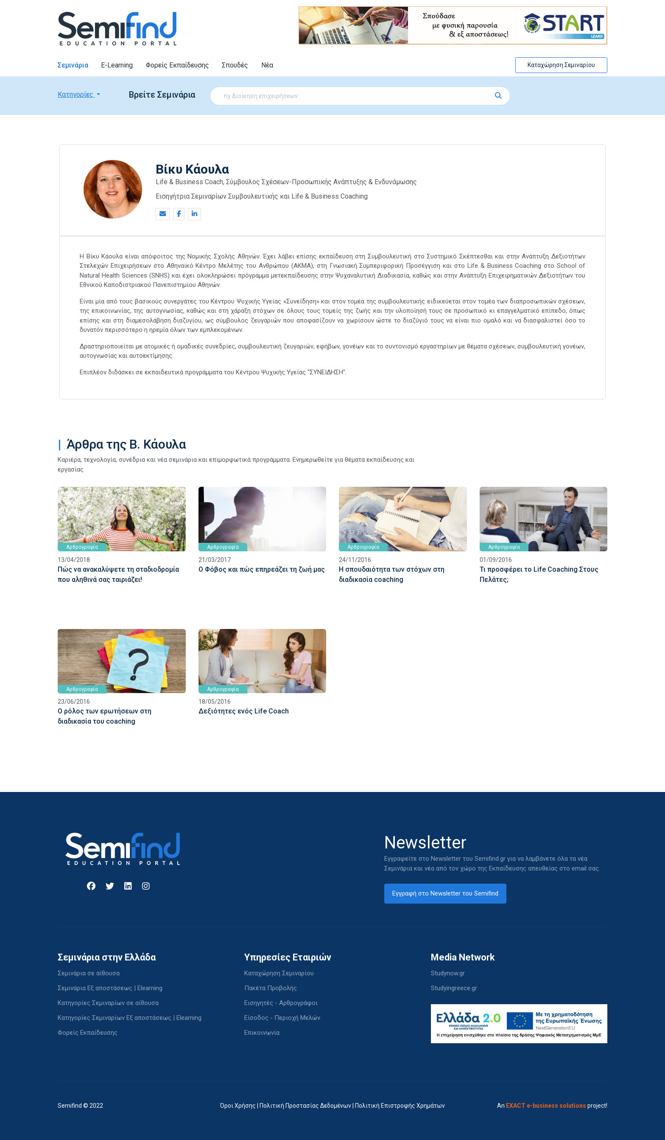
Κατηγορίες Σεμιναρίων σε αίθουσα (108, 1003)
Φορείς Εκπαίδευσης (177, 65)
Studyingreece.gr (454, 988)
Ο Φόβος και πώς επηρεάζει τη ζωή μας (261, 569)
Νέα (267, 65)
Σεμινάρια (73, 65)
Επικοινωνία (261, 1032)
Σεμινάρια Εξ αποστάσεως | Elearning (110, 988)
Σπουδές (235, 65)
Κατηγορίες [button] (76, 94)
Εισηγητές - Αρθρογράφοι (281, 1003)
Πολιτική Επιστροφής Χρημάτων (400, 1105)
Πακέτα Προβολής (270, 988)
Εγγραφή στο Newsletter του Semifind (445, 893)
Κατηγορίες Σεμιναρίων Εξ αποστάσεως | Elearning (129, 1018)
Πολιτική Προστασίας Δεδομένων (305, 1105)
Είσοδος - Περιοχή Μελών (282, 1018)
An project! (552, 1105)
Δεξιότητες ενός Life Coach (243, 711)
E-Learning (117, 65)
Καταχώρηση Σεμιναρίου (561, 65)
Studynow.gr (448, 973)
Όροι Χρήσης (238, 1105)
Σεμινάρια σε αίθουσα (89, 973)
